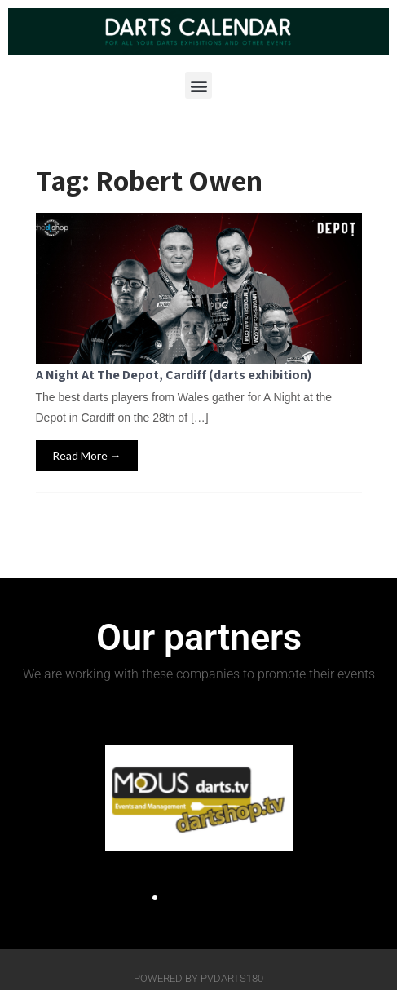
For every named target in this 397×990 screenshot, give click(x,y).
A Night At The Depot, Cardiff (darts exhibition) (173, 374)
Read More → (86, 455)
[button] (198, 85)
